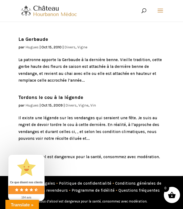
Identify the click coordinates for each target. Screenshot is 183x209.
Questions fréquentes (139, 190)
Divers (69, 47)
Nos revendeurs (53, 190)
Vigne (82, 47)
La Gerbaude (33, 39)
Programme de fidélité (93, 190)
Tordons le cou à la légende (50, 97)
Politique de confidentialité (85, 183)
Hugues (32, 47)
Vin (93, 105)
